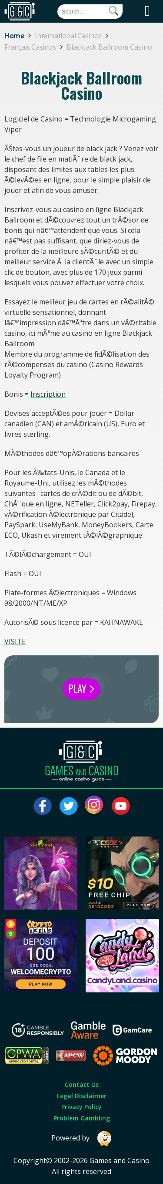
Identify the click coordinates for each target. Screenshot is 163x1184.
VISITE (15, 641)
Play (82, 688)
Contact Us (82, 1084)
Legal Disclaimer (81, 1096)
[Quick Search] (90, 11)
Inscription (48, 394)
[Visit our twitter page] (69, 806)
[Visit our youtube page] (121, 806)
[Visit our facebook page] (43, 806)
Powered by (81, 1138)
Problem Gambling (81, 1118)
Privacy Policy (81, 1107)
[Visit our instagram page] (95, 806)
